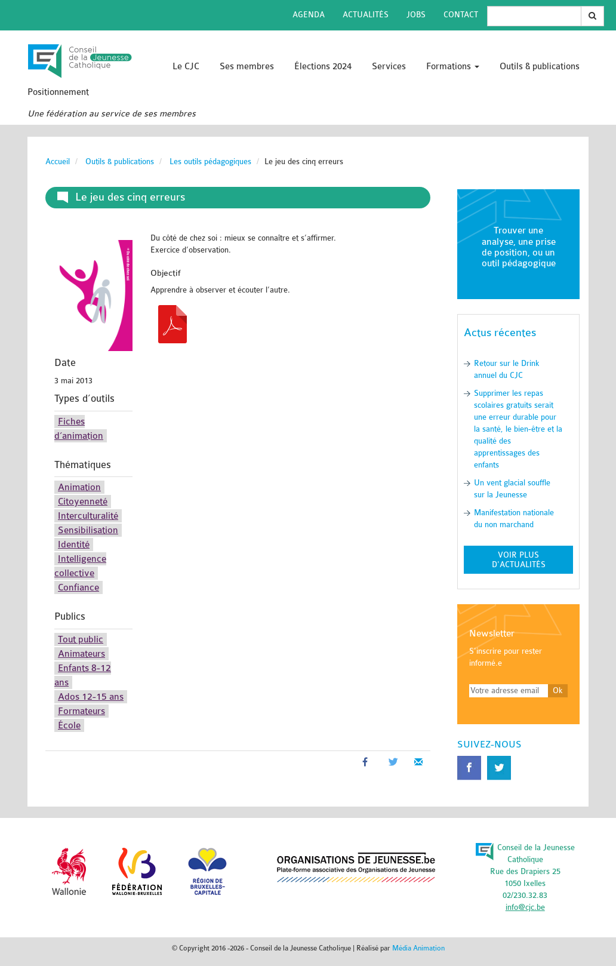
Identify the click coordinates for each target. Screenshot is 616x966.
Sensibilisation (88, 530)
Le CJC (186, 66)
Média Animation (418, 948)
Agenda (308, 14)
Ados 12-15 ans (91, 696)
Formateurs (81, 711)
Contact (460, 14)
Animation (79, 487)
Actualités (366, 14)
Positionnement (58, 92)
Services (389, 66)
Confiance (78, 587)
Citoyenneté (82, 501)
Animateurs (81, 653)
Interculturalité (88, 515)
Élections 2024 (323, 66)
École (69, 725)
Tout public (80, 639)
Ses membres (247, 66)
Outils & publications (540, 66)
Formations (452, 66)
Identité (74, 544)
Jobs (416, 14)
